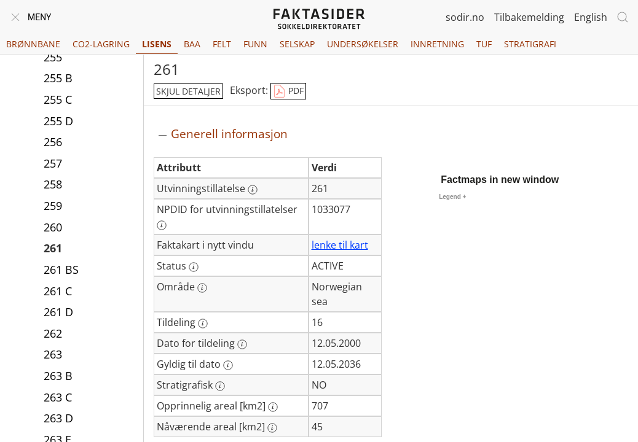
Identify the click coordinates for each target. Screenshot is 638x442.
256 (53, 141)
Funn (255, 44)
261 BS (61, 269)
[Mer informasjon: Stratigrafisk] (220, 386)
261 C (58, 291)
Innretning (437, 44)
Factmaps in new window (500, 179)
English (590, 17)
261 (53, 248)
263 (53, 354)
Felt (222, 44)
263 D (58, 418)
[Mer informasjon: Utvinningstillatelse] (253, 190)
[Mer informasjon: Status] (194, 267)
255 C (58, 99)
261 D (58, 311)
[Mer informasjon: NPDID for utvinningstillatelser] (162, 225)
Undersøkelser (362, 44)
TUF (484, 44)
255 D (58, 121)
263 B (58, 375)
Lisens (156, 44)
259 (53, 205)
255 (53, 57)
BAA (192, 44)
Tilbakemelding (529, 17)
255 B (58, 78)
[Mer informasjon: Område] (202, 288)
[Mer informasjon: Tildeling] (203, 323)
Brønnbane (33, 44)
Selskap (297, 44)
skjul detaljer (188, 91)
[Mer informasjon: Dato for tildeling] (242, 344)
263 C (58, 397)
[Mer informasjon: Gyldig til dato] (228, 365)
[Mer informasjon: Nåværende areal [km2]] (272, 428)
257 (53, 163)
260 (53, 227)
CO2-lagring (101, 44)
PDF (288, 91)
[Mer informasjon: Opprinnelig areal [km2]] (273, 407)
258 (53, 184)
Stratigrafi (530, 44)
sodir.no (465, 17)
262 (53, 333)
